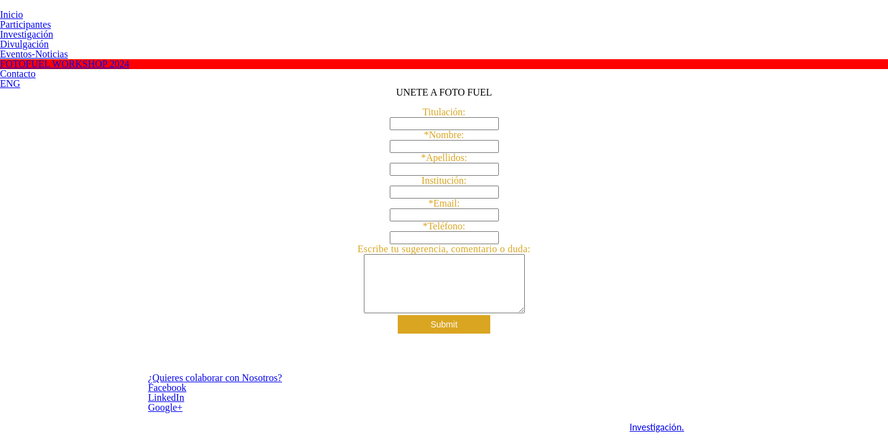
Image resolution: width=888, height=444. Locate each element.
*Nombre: (444, 135)
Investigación (26, 34)
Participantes (25, 24)
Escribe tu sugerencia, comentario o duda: (444, 249)
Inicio (11, 14)
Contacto (18, 73)
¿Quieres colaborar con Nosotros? (141, 379)
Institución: (444, 181)
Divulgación (24, 44)
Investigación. (435, 428)
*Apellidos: (444, 158)
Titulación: (444, 112)
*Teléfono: (443, 226)
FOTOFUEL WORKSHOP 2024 (65, 64)
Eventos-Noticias (34, 54)
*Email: (444, 203)
